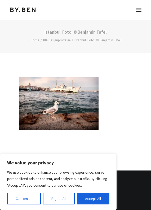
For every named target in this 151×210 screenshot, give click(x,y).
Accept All (93, 198)
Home (34, 40)
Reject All (58, 198)
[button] (139, 10)
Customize (24, 198)
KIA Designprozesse (56, 40)
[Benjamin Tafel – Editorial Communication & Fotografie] (23, 9)
